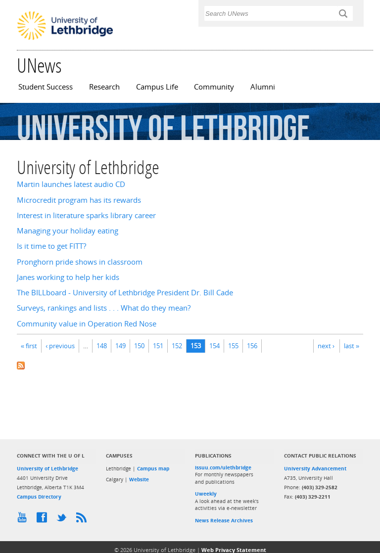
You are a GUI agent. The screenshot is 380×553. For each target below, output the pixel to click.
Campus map (153, 468)
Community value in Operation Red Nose (86, 324)
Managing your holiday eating (67, 231)
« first (29, 345)
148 (101, 345)
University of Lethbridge (47, 468)
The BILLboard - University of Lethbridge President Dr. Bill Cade (125, 292)
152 (177, 345)
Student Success (45, 87)
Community (214, 87)
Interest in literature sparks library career (86, 215)
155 (233, 345)
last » (351, 345)
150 (139, 345)
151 (158, 345)
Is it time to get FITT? (51, 246)
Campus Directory (39, 496)
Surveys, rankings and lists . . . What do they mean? (103, 308)
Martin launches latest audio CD (71, 184)
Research (104, 87)
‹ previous (60, 345)
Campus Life (157, 87)
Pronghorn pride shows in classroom (79, 262)
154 (214, 345)
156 (252, 345)
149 (120, 345)
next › (326, 345)
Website (139, 479)
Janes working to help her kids (68, 277)
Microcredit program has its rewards (79, 200)
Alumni (262, 87)
